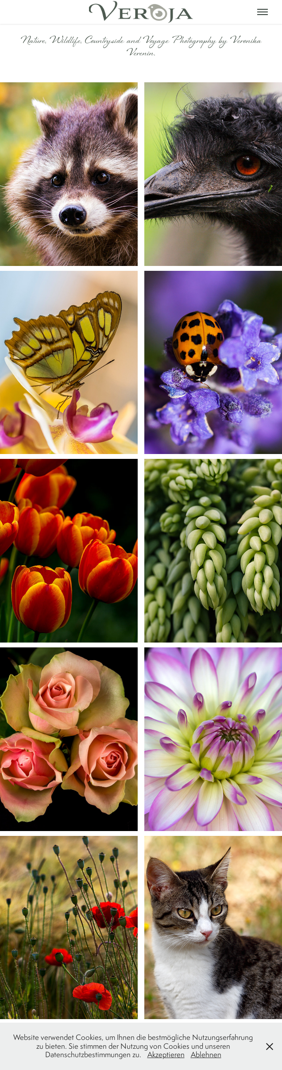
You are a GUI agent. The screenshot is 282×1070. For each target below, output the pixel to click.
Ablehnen (206, 1054)
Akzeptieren (166, 1054)
